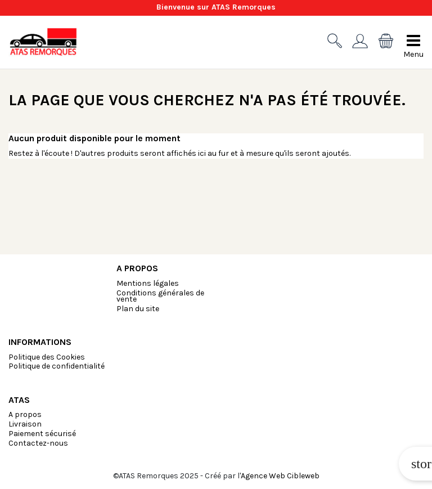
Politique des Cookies (46, 357)
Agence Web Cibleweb (280, 476)
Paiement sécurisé (42, 433)
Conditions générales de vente (160, 296)
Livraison (25, 424)
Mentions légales (147, 283)
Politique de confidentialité (56, 366)
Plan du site (137, 309)
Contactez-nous (38, 443)
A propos (25, 414)
